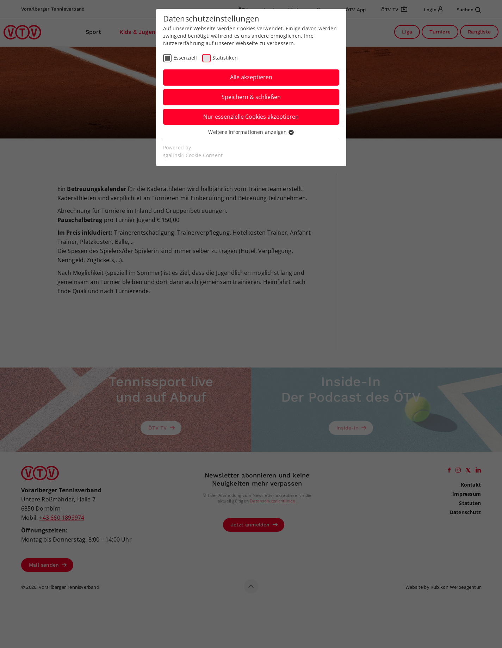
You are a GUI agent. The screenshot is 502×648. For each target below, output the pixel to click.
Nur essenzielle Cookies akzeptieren (251, 117)
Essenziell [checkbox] (185, 57)
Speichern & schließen (251, 97)
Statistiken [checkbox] (225, 57)
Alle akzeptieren (251, 77)
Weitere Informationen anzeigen (250, 132)
